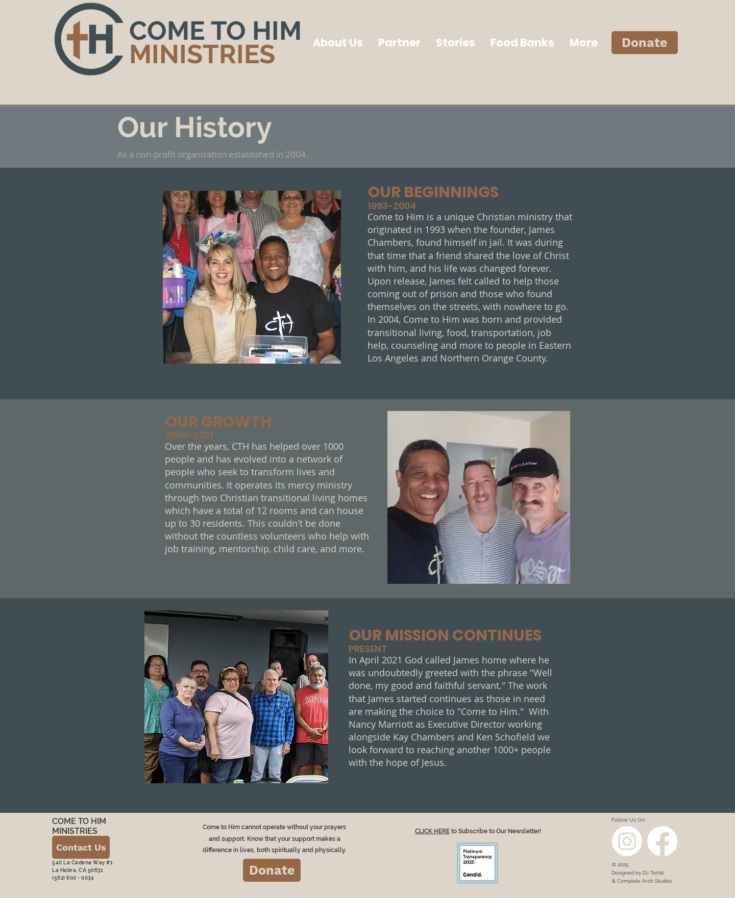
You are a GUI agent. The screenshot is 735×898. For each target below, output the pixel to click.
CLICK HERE (432, 831)
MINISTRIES (202, 54)
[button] (338, 43)
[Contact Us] (81, 847)
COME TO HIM (215, 30)
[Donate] (644, 42)
